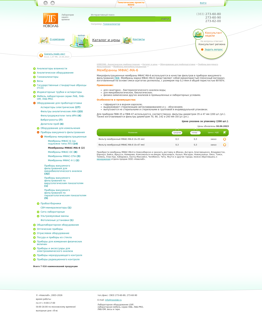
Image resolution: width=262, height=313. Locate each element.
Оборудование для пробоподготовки (177, 64)
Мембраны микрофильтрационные (129, 66)
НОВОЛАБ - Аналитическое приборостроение (118, 64)
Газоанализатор (111, 24)
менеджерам (103, 159)
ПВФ (116, 78)
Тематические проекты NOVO (130, 3)
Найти (165, 19)
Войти (203, 3)
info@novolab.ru (113, 300)
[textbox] (123, 19)
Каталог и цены (150, 64)
